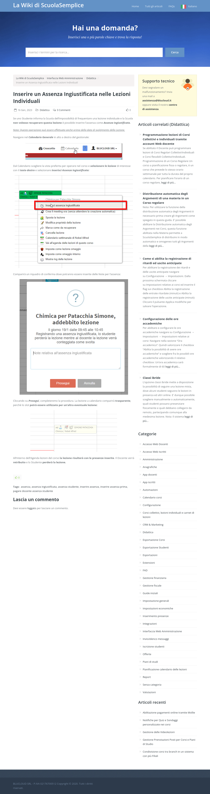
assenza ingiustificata (44, 486)
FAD (145, 570)
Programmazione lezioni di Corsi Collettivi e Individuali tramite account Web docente (166, 139)
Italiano (192, 6)
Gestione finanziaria (154, 578)
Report (147, 677)
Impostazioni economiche (158, 608)
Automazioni (150, 490)
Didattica (91, 78)
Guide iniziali (150, 593)
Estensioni (149, 562)
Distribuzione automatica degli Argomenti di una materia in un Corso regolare (166, 198)
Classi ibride (151, 378)
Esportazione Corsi (154, 540)
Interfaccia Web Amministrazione (65, 78)
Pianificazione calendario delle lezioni (165, 669)
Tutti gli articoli (153, 6)
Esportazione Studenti (156, 547)
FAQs (172, 6)
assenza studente (68, 486)
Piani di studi (150, 661)
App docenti (150, 474)
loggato (31, 508)
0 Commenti (63, 110)
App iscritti (149, 482)
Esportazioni (150, 555)
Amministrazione (153, 459)
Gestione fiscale (152, 585)
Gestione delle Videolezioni (159, 732)
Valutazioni (149, 692)
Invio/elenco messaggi (156, 639)
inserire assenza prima (113, 486)
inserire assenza (89, 486)
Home (135, 6)
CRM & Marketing (153, 524)
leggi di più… (168, 182)
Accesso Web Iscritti (154, 451)
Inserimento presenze (156, 616)
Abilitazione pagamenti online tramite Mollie (169, 712)
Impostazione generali (156, 601)
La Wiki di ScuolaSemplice (48, 5)
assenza (25, 486)
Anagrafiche (150, 467)
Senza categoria (152, 684)
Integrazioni (150, 623)
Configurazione (152, 505)
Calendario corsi (152, 497)
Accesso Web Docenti (155, 444)
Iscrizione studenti (153, 646)
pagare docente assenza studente (33, 491)
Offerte (147, 654)
